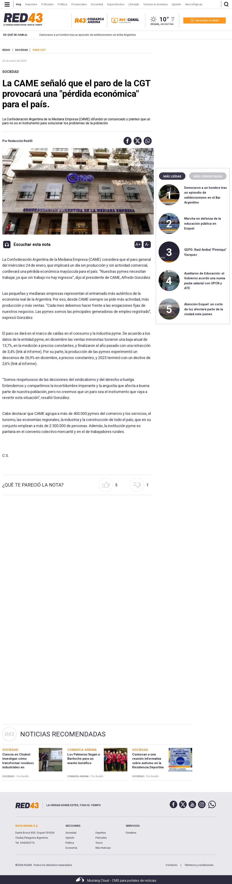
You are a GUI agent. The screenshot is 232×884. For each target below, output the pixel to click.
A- (147, 244)
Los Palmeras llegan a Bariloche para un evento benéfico (83, 759)
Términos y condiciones (198, 865)
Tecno (99, 842)
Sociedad (10, 72)
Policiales (101, 837)
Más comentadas (207, 176)
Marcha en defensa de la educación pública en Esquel (202, 223)
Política (69, 842)
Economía (71, 847)
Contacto (171, 865)
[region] (192, 74)
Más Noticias (103, 847)
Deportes (100, 832)
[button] (126, 141)
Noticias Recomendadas (63, 734)
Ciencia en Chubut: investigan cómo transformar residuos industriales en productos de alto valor (19, 763)
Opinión (69, 837)
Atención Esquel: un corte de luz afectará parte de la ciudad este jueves (203, 309)
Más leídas (172, 176)
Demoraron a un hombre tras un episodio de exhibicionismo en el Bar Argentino (81, 34)
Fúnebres (131, 832)
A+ (138, 244)
